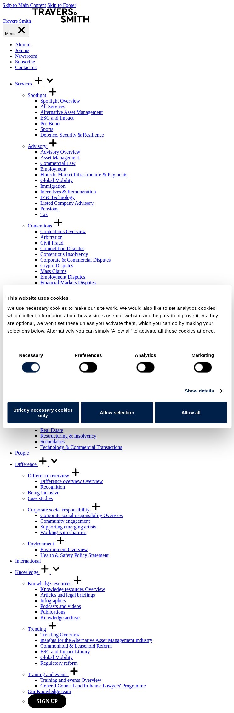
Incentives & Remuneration (68, 191)
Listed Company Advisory (67, 203)
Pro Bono (50, 123)
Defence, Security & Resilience (72, 135)
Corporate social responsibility (64, 509)
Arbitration (51, 237)
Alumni (23, 44)
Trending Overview (60, 634)
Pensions (49, 208)
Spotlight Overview (60, 100)
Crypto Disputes (56, 265)
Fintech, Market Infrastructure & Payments (83, 174)
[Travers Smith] (46, 21)
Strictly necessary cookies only (42, 412)
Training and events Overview (70, 680)
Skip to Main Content (24, 5)
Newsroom (26, 56)
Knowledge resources (55, 583)
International (28, 560)
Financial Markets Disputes (68, 282)
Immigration (53, 186)
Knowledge (38, 572)
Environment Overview (64, 549)
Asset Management (59, 157)
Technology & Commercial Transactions (81, 447)
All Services (52, 106)
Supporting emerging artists (68, 526)
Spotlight (43, 95)
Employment (53, 169)
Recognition (52, 487)
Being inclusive (43, 492)
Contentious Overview (63, 231)
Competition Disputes (62, 248)
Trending (42, 629)
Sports (46, 129)
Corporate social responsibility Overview (81, 515)
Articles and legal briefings (67, 595)
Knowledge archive (60, 617)
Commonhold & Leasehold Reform (76, 646)
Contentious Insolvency (64, 254)
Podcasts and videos (60, 606)
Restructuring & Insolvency (68, 436)
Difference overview (54, 475)
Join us (22, 50)
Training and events (53, 674)
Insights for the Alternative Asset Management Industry (96, 640)
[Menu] (16, 30)
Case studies (40, 498)
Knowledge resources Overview (72, 589)
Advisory (43, 146)
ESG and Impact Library (65, 651)
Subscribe (25, 61)
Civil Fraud (51, 242)
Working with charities (63, 532)
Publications (52, 612)
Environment (47, 543)
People (22, 453)
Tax (44, 214)
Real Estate (51, 430)
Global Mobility (56, 180)
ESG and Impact (57, 118)
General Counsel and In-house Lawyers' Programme (93, 685)
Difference (37, 464)
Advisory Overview (60, 152)
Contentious (45, 225)
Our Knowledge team (49, 691)
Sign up (47, 701)
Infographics (53, 600)
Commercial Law (58, 163)
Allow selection (117, 412)
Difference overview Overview (71, 481)
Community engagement (65, 521)
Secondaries (52, 441)
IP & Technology (57, 197)
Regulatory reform (59, 663)
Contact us (26, 67)
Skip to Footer (61, 5)
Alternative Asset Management (71, 112)
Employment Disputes (62, 277)
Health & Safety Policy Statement (74, 555)
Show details (199, 390)
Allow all (191, 412)
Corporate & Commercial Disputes (75, 259)
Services (35, 83)
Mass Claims (53, 271)
